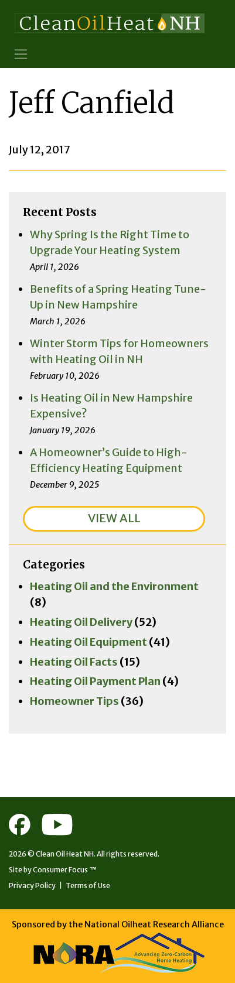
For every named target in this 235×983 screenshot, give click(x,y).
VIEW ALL (114, 518)
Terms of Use (88, 885)
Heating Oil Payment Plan (95, 681)
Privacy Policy (32, 885)
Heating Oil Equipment (88, 642)
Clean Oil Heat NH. (66, 854)
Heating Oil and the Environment (114, 586)
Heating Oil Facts (74, 662)
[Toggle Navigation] (21, 54)
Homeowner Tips (74, 701)
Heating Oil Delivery (81, 622)
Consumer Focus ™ (65, 869)
